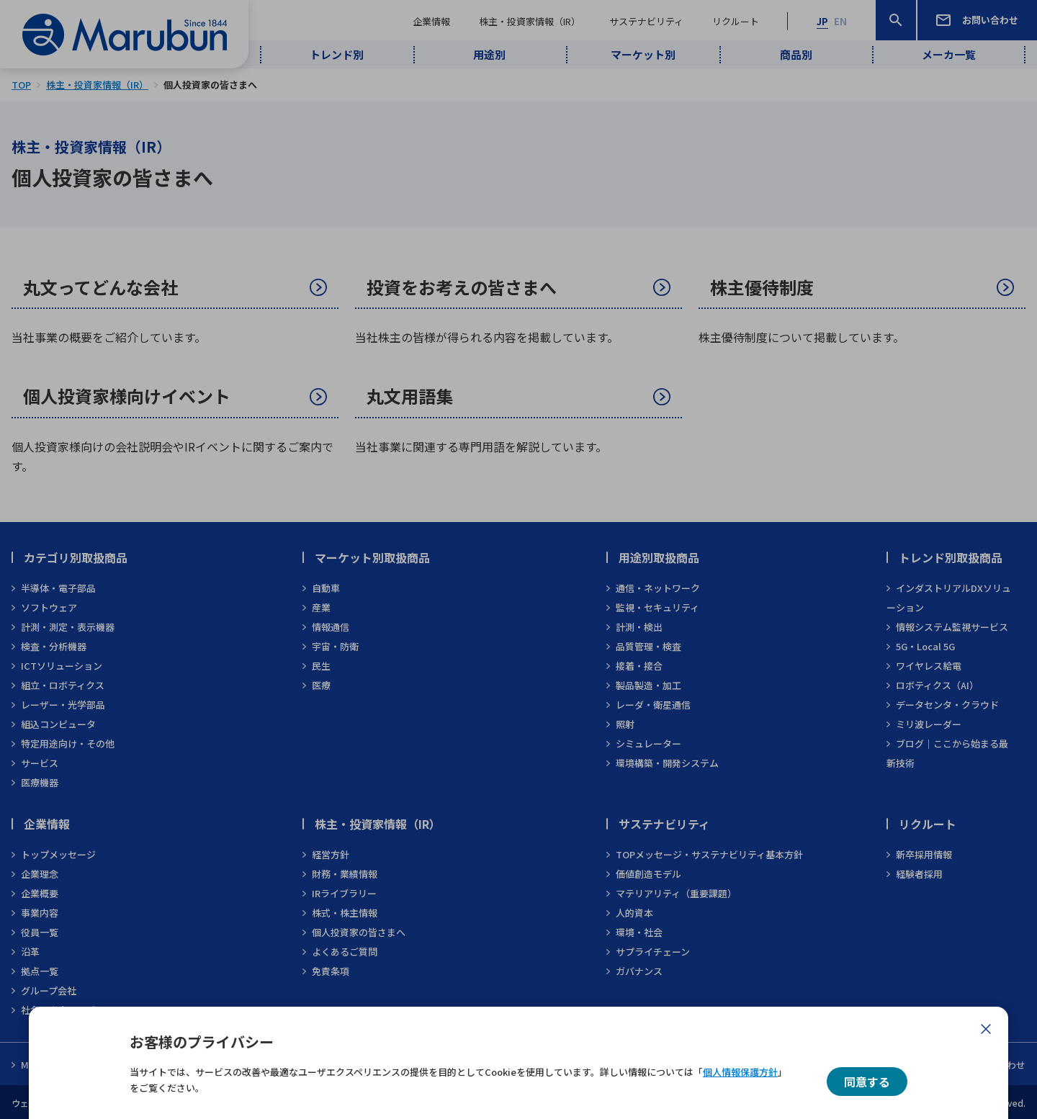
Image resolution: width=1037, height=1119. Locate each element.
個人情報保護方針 (740, 1072)
